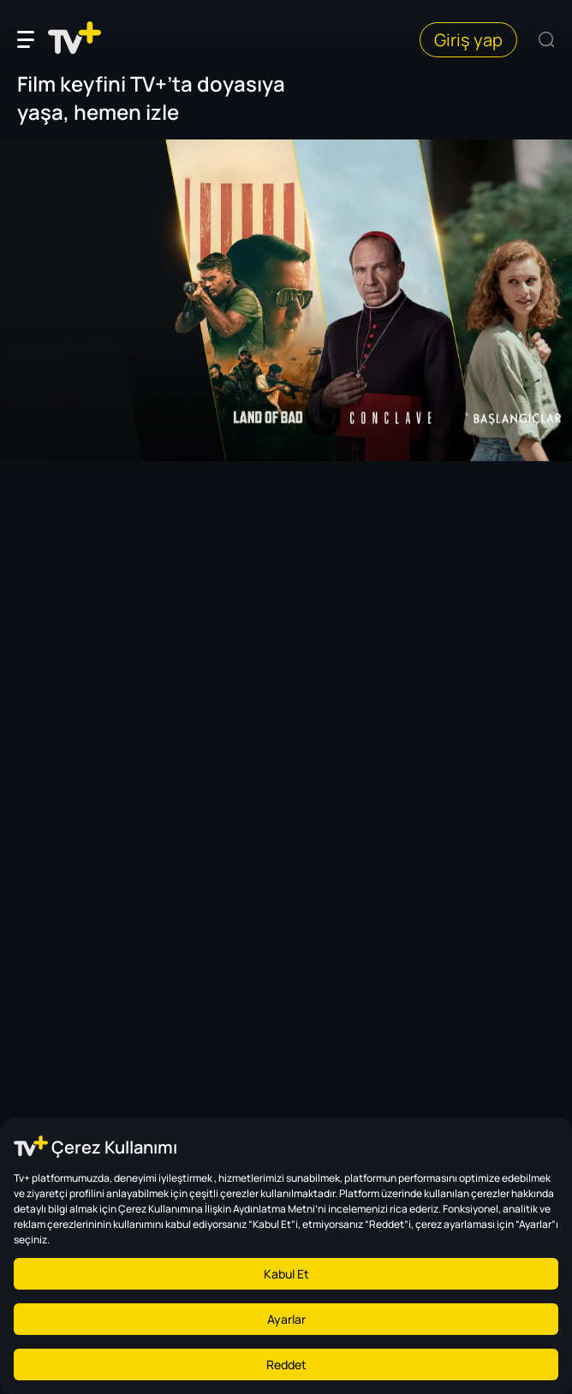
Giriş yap (468, 39)
